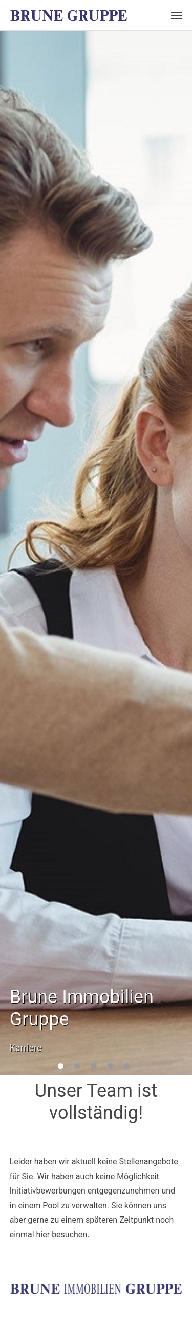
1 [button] (67, 1067)
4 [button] (117, 1067)
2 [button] (84, 1067)
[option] (96, 553)
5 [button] (134, 1067)
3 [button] (100, 1067)
